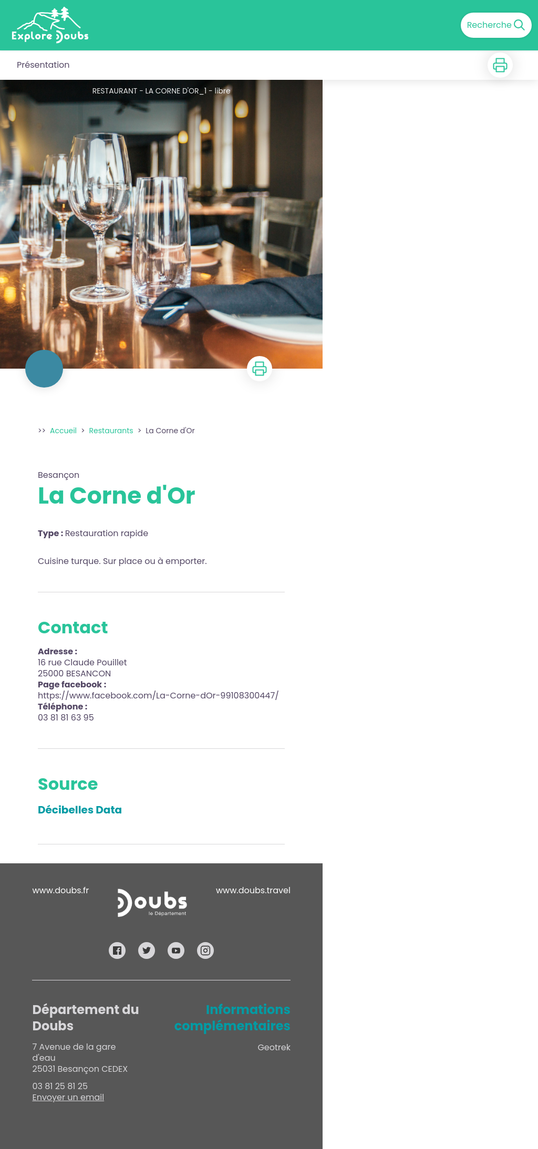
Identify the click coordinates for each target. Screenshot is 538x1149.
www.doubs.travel (253, 890)
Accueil (63, 430)
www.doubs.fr (60, 890)
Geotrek (274, 1047)
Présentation (43, 65)
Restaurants (111, 430)
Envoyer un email (68, 1097)
